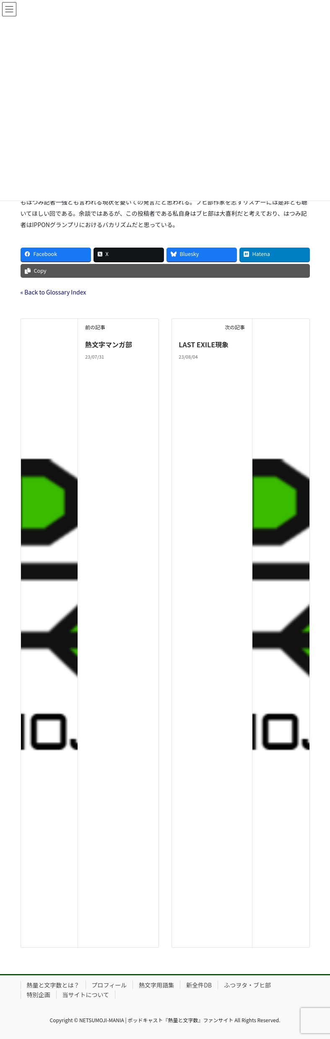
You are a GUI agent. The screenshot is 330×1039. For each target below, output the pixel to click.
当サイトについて (85, 994)
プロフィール (109, 985)
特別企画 (38, 994)
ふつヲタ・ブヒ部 (247, 985)
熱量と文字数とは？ (53, 985)
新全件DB (199, 985)
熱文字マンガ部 (108, 344)
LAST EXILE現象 (204, 344)
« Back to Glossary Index (53, 292)
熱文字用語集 (156, 985)
